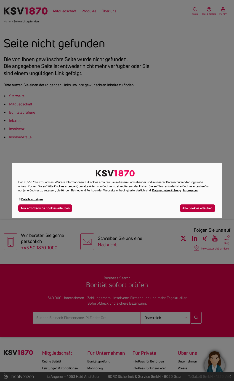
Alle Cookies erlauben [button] (197, 208)
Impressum (190, 190)
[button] (30, 199)
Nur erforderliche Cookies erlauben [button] (45, 208)
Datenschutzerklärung (166, 190)
